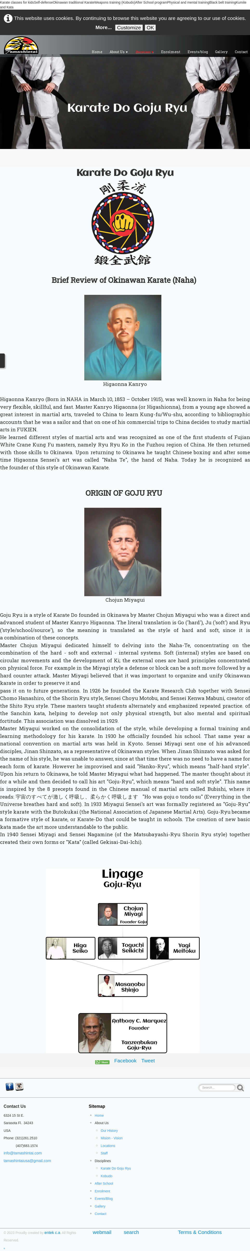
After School (104, 1183)
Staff (104, 1153)
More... (103, 27)
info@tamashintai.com (23, 1153)
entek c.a (52, 1233)
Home (97, 52)
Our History (109, 1131)
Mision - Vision (112, 1138)
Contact (100, 1214)
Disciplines (144, 52)
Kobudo (106, 1176)
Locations (108, 1146)
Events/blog (198, 52)
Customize (129, 27)
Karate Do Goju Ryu (116, 1168)
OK (150, 27)
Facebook (125, 1060)
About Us (119, 52)
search (131, 1232)
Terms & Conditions (200, 1232)
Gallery (221, 52)
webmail (103, 1232)
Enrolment (170, 52)
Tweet (148, 1060)
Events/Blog (104, 1199)
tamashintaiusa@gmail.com (27, 1161)
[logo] (21, 45)
